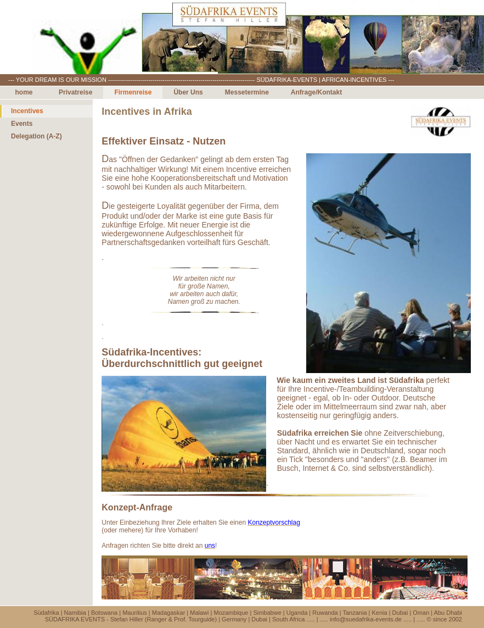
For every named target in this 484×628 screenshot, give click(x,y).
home (23, 92)
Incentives (27, 111)
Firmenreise (132, 92)
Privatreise (75, 92)
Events (21, 123)
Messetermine (247, 92)
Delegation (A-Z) (36, 136)
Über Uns (187, 92)
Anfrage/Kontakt (316, 92)
